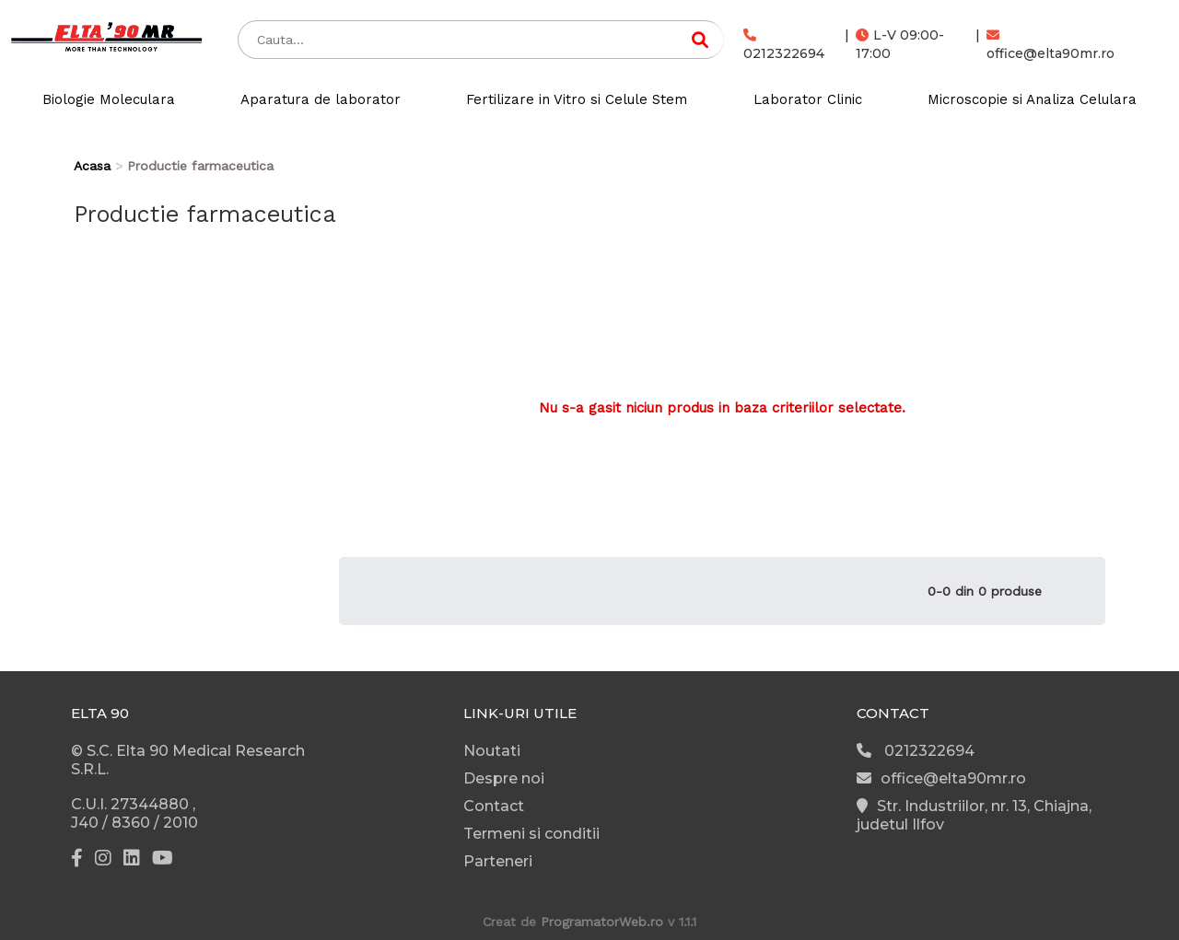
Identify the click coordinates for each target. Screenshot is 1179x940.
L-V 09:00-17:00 (900, 44)
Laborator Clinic (807, 99)
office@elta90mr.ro (1050, 45)
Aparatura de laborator (320, 99)
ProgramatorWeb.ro (602, 921)
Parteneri (497, 861)
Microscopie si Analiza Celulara (1032, 99)
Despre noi (503, 778)
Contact (493, 806)
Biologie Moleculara (108, 99)
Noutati (491, 751)
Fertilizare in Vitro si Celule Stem (576, 99)
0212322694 (783, 45)
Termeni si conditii (531, 833)
